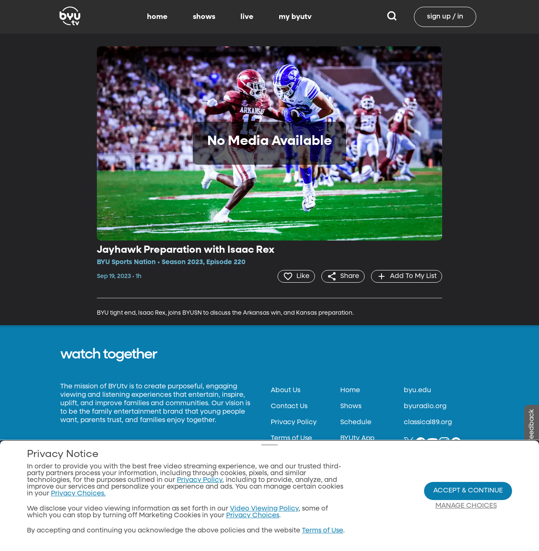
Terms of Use (291, 438)
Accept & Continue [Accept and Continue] (468, 490)
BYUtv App (357, 438)
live (246, 17)
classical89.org (428, 422)
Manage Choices (466, 506)
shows (204, 17)
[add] (406, 276)
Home (350, 390)
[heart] (296, 276)
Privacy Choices (252, 515)
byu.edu (417, 390)
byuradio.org (425, 406)
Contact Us (289, 406)
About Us (285, 390)
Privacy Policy (294, 422)
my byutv (295, 17)
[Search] (392, 17)
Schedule (355, 422)
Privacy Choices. (78, 493)
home (157, 17)
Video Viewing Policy (264, 509)
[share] (343, 276)
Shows (350, 406)
